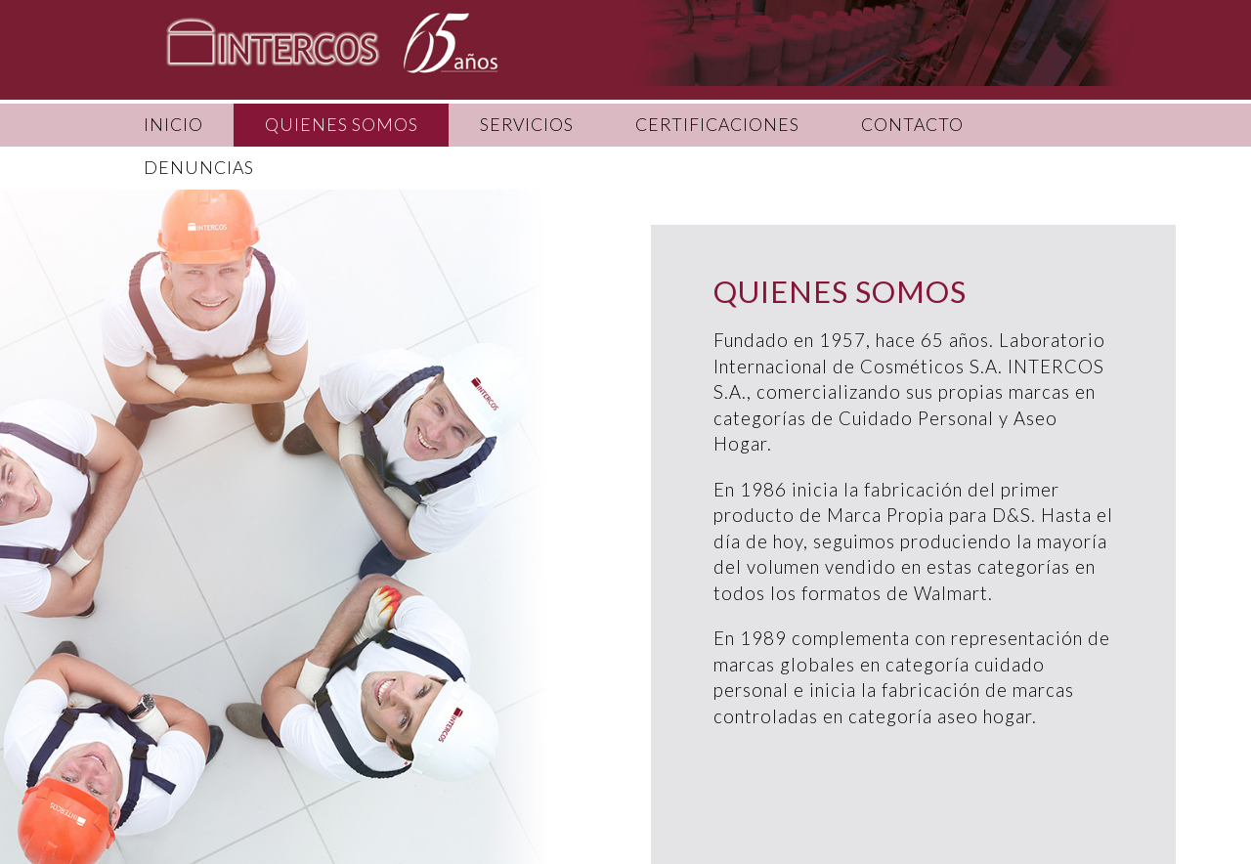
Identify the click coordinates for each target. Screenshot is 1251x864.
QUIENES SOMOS (341, 124)
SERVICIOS (527, 124)
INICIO (173, 124)
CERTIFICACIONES (717, 124)
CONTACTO (912, 124)
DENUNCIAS (199, 167)
